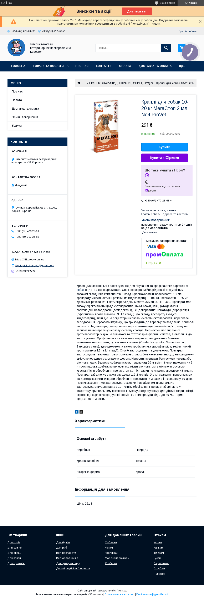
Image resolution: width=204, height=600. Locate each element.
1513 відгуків (167, 2)
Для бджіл (63, 542)
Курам (158, 542)
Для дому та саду (68, 563)
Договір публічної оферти (73, 568)
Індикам (159, 552)
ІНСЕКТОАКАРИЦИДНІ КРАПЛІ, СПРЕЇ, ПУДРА (121, 83)
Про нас (81, 66)
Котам (109, 547)
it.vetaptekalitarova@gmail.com (34, 265)
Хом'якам (111, 563)
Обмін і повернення (25, 117)
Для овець (14, 552)
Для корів (13, 542)
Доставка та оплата (155, 66)
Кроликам (111, 552)
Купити (164, 147)
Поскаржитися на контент (119, 594)
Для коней (14, 558)
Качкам (158, 547)
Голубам (159, 568)
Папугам (159, 573)
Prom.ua (122, 590)
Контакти (104, 66)
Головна (18, 66)
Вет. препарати (66, 552)
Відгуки (17, 125)
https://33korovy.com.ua (29, 259)
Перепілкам (161, 563)
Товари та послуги (48, 66)
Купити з (164, 158)
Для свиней (14, 547)
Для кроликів (16, 563)
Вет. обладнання (67, 558)
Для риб (61, 547)
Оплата (125, 66)
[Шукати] (166, 48)
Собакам (111, 542)
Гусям (157, 558)
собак (80, 289)
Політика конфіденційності (152, 594)
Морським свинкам (117, 558)
